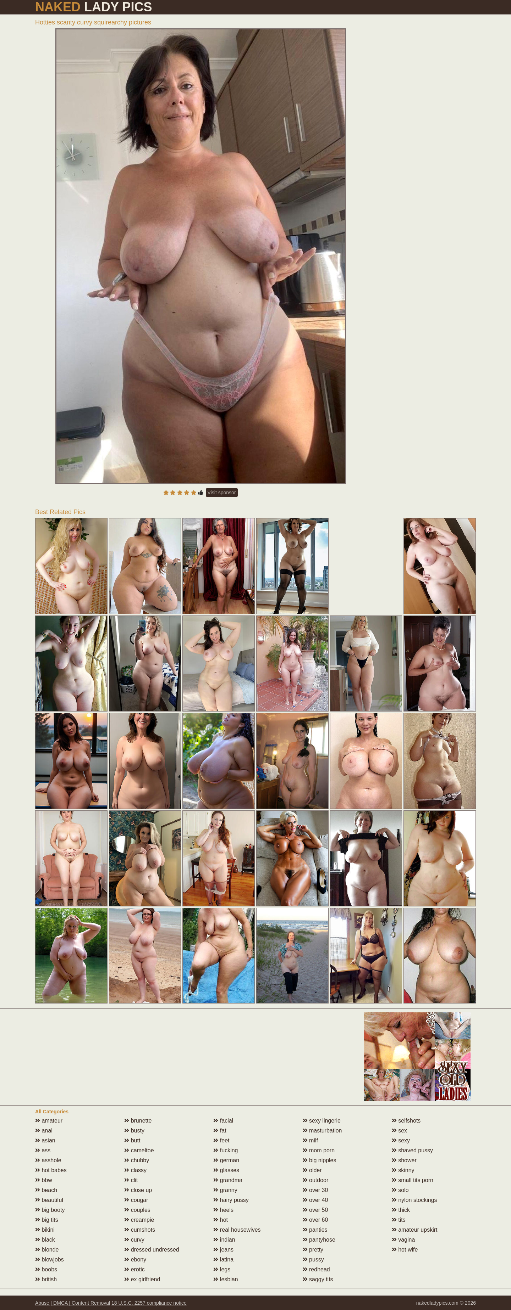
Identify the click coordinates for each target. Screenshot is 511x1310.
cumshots (139, 1230)
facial (223, 1121)
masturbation (322, 1131)
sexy (401, 1140)
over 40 (315, 1200)
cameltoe (139, 1150)
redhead (316, 1269)
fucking (225, 1150)
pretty (313, 1250)
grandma (227, 1180)
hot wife (405, 1250)
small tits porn (412, 1180)
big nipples (319, 1160)
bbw (43, 1180)
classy (135, 1170)
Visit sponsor (222, 492)
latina (223, 1259)
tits (399, 1220)
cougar (136, 1200)
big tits (46, 1220)
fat (219, 1131)
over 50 (315, 1210)
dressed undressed (151, 1250)
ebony (135, 1259)
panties (315, 1230)
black (45, 1240)
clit (131, 1180)
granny (225, 1190)
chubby (136, 1160)
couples (137, 1210)
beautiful (49, 1200)
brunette (138, 1121)
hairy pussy (230, 1200)
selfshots (406, 1121)
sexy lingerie (322, 1121)
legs (221, 1269)
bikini (45, 1230)
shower (404, 1160)
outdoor (316, 1180)
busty (134, 1131)
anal (44, 1131)
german (226, 1160)
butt (132, 1140)
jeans (223, 1250)
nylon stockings (414, 1200)
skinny (403, 1170)
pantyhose (319, 1240)
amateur (48, 1121)
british (46, 1279)
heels (223, 1210)
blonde (47, 1250)
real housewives (236, 1230)
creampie (139, 1220)
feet (221, 1140)
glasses (226, 1170)
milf (310, 1140)
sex (399, 1131)
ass (42, 1150)
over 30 (315, 1190)
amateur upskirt (415, 1230)
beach (46, 1190)
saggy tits (318, 1279)
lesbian (225, 1279)
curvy (134, 1240)
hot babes (51, 1170)
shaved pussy (412, 1150)
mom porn (319, 1150)
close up (138, 1190)
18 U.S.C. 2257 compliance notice (149, 1303)
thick (401, 1210)
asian (45, 1140)
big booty (50, 1210)
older (312, 1170)
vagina (403, 1240)
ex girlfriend (142, 1279)
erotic (134, 1269)
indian (224, 1240)
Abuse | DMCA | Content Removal (72, 1303)
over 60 (315, 1220)
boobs (46, 1269)
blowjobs (49, 1259)
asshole (48, 1160)
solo (400, 1190)
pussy (313, 1259)
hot (220, 1220)
